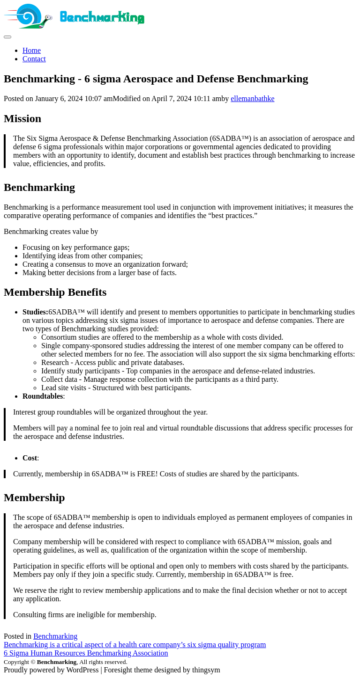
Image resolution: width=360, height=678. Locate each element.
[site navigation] (7, 37)
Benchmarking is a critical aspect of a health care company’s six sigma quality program (135, 645)
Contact (34, 59)
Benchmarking (55, 636)
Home (31, 50)
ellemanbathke (252, 98)
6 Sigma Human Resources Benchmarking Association (86, 653)
